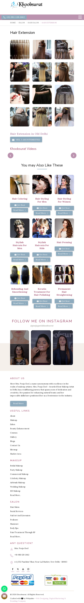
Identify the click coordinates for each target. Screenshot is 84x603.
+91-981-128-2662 (14, 17)
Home (13, 23)
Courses (13, 433)
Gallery (13, 437)
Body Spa (14, 528)
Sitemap (13, 449)
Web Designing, (42, 598)
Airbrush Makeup (17, 482)
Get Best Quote (19, 205)
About (12, 416)
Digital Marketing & (57, 598)
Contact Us (15, 445)
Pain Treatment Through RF (22, 532)
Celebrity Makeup (18, 478)
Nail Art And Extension (20, 515)
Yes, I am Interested (26, 139)
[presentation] (10, 155)
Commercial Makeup (19, 474)
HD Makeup (15, 491)
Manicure (14, 524)
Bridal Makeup (16, 466)
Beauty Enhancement (19, 428)
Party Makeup (16, 470)
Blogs (12, 441)
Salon (22, 23)
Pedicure (14, 520)
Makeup (13, 420)
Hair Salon (33, 23)
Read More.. (15, 495)
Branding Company (18, 601)
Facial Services (16, 511)
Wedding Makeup (17, 487)
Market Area (15, 454)
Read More (19, 210)
